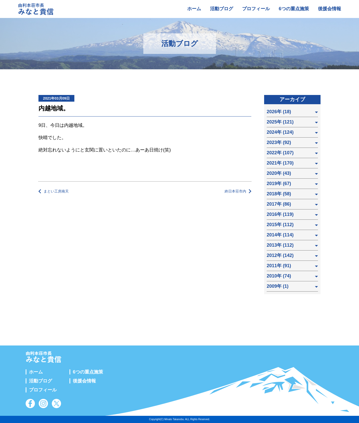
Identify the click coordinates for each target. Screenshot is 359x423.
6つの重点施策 (294, 8)
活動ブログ (221, 8)
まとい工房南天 (56, 191)
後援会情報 (329, 8)
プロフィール (256, 8)
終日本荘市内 (235, 191)
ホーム (194, 8)
